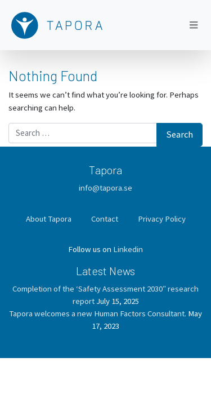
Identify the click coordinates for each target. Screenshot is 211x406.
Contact (104, 218)
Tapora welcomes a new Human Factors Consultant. (97, 313)
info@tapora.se (105, 187)
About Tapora (48, 218)
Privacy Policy (162, 218)
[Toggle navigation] (193, 25)
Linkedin (128, 249)
